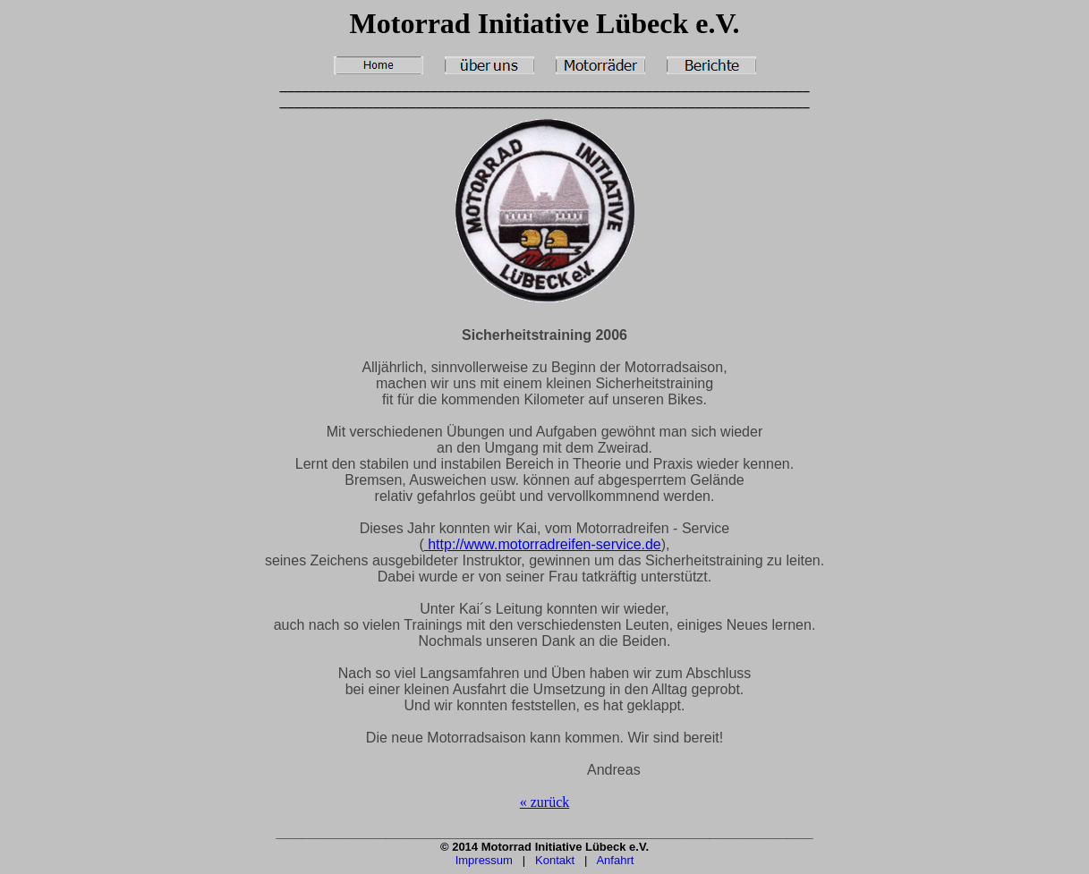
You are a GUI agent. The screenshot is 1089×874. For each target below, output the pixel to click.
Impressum (484, 860)
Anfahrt (615, 860)
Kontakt (554, 860)
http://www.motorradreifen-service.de (542, 544)
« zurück (545, 802)
